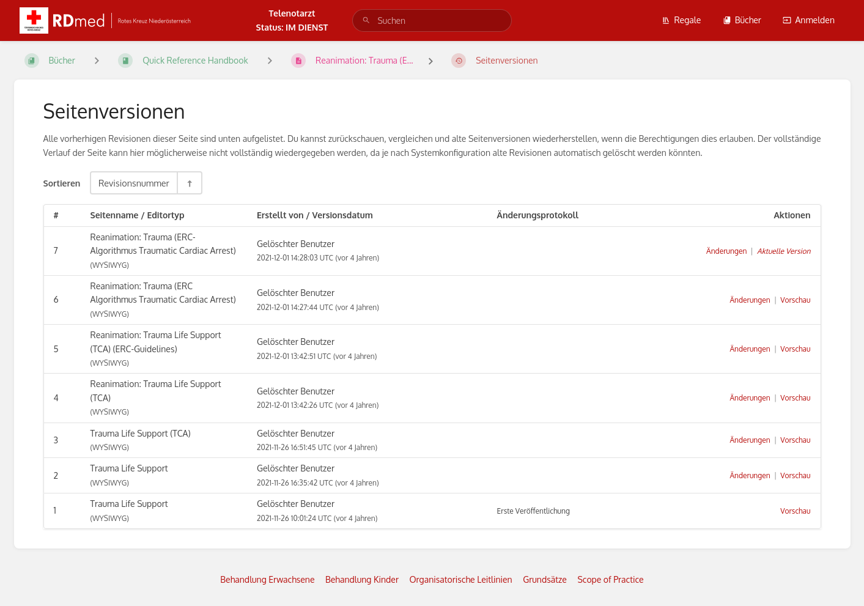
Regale (681, 20)
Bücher (742, 20)
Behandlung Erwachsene (267, 579)
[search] (431, 20)
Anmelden (809, 20)
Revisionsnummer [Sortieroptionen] (133, 182)
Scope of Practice (610, 579)
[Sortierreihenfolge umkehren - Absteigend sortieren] (189, 182)
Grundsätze (545, 579)
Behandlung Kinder (362, 579)
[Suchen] (366, 20)
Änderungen (726, 251)
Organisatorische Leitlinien (460, 579)
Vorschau (795, 300)
